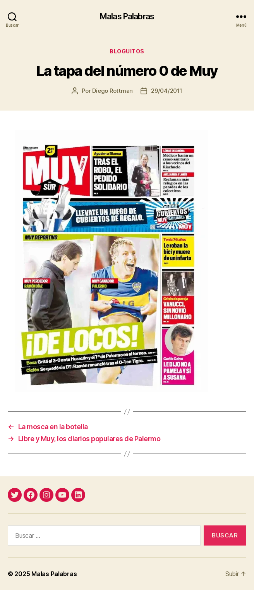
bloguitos (127, 51)
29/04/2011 (166, 90)
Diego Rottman (112, 90)
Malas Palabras (127, 16)
